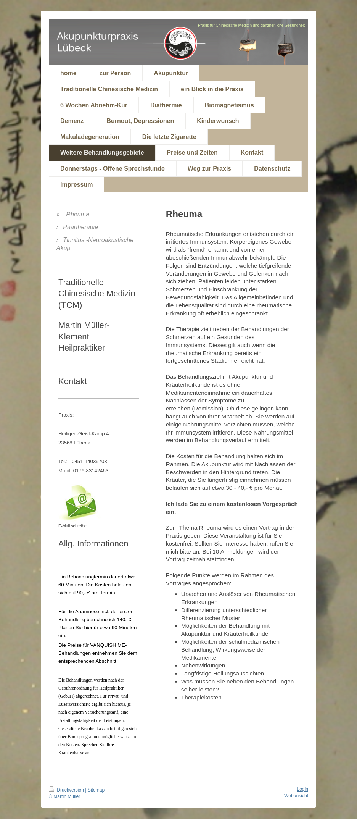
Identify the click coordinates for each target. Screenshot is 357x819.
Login (302, 789)
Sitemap (96, 790)
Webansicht (296, 795)
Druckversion (67, 790)
